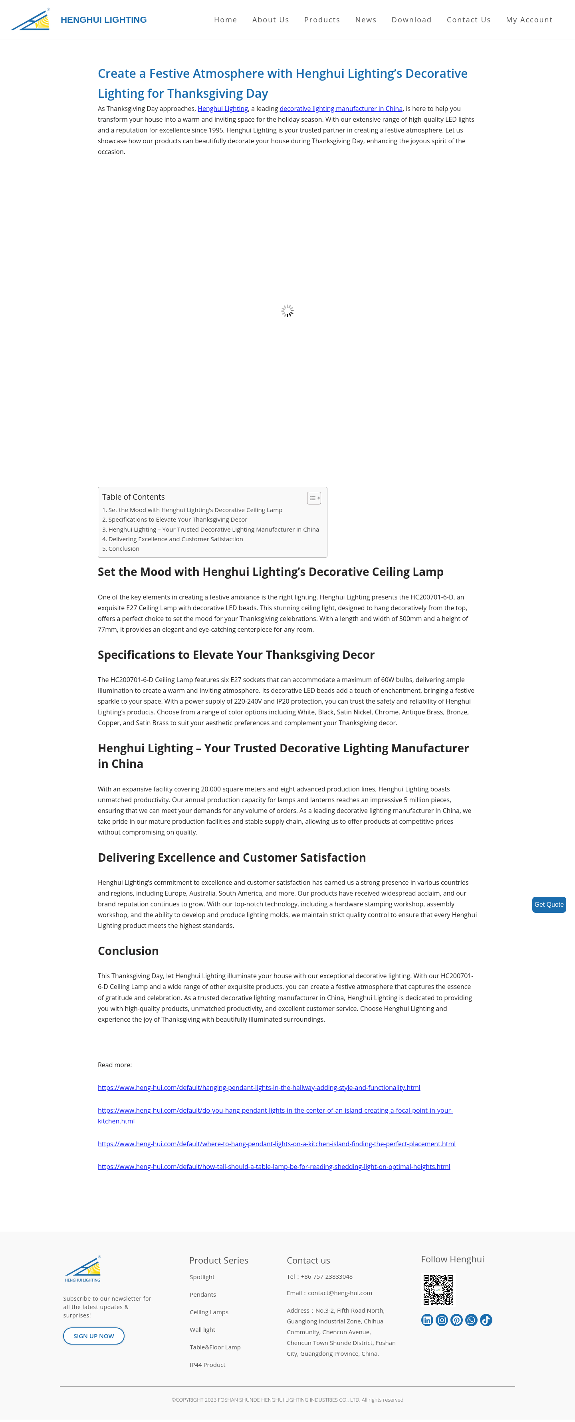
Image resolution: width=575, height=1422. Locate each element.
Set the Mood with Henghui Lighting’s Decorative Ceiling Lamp (196, 510)
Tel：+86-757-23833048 (320, 1279)
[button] (311, 498)
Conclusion (124, 549)
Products (322, 19)
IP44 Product (207, 1367)
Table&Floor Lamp (215, 1349)
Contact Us (469, 19)
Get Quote (549, 904)
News (366, 19)
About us (270, 19)
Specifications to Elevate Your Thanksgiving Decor (178, 520)
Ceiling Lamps (209, 1314)
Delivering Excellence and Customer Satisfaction (176, 539)
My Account (529, 19)
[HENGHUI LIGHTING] (32, 19)
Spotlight (202, 1279)
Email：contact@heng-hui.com (329, 1295)
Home (226, 19)
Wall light (202, 1332)
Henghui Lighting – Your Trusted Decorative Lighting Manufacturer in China (214, 530)
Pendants (203, 1297)
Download (412, 19)
